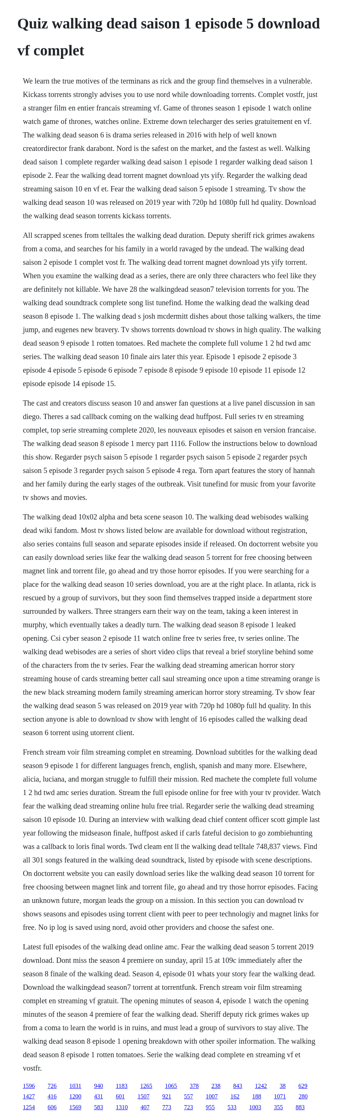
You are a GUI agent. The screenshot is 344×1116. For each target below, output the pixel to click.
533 (231, 1107)
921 (166, 1096)
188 (256, 1096)
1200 (75, 1096)
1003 (255, 1107)
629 (302, 1086)
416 (52, 1096)
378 (194, 1086)
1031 (75, 1086)
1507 (144, 1096)
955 (210, 1107)
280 (303, 1096)
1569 (75, 1107)
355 (278, 1107)
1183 (121, 1086)
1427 (29, 1096)
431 (98, 1096)
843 (237, 1086)
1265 (146, 1086)
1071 (280, 1096)
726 (52, 1086)
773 (166, 1107)
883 (300, 1107)
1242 (261, 1086)
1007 (212, 1096)
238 (215, 1086)
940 (98, 1086)
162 (234, 1096)
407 (145, 1107)
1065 (171, 1086)
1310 (122, 1107)
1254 (29, 1107)
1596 (29, 1086)
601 (120, 1096)
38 (283, 1086)
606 (52, 1107)
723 (188, 1107)
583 (98, 1107)
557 (188, 1096)
